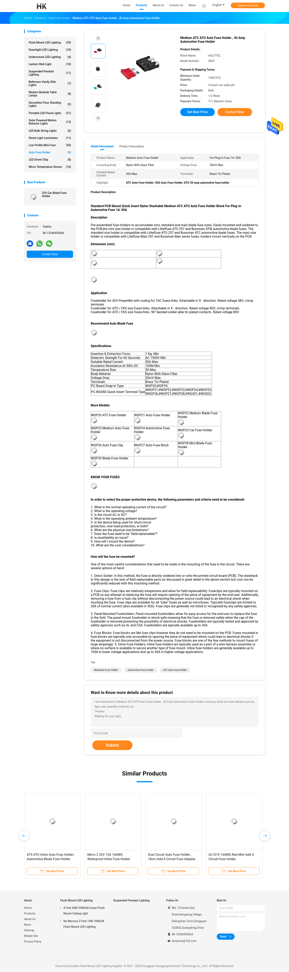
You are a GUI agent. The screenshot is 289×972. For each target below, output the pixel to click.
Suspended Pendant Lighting (50, 73)
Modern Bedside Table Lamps (50, 94)
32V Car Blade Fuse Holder (54, 194)
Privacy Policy (32, 941)
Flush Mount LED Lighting (50, 42)
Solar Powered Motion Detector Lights (50, 122)
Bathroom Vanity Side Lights (50, 83)
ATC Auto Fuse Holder (175, 670)
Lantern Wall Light (50, 64)
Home (28, 907)
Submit (112, 745)
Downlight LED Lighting (50, 50)
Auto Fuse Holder (50, 152)
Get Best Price (197, 112)
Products (29, 913)
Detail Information (102, 146)
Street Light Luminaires (50, 138)
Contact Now (50, 254)
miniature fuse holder (106, 670)
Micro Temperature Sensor (50, 167)
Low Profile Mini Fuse (50, 145)
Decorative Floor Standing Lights (50, 104)
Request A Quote (247, 5)
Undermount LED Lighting (50, 57)
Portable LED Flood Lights (50, 113)
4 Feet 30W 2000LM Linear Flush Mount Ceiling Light (84, 910)
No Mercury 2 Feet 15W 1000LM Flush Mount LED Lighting (83, 923)
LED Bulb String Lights (50, 131)
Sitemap (29, 930)
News (27, 924)
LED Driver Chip (50, 160)
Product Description (131, 146)
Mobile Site (31, 936)
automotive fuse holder (141, 670)
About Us (30, 919)
